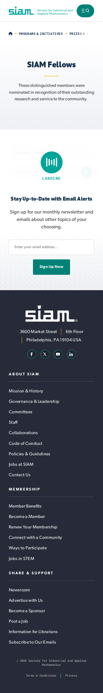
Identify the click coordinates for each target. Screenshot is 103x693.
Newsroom (19, 590)
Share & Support (31, 573)
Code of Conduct (26, 444)
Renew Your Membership (33, 527)
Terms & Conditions (41, 675)
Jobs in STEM (21, 559)
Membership (24, 489)
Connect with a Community (35, 538)
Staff (13, 422)
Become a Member (27, 517)
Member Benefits (25, 506)
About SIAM (24, 374)
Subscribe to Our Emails (32, 642)
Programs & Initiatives (41, 34)
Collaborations (23, 433)
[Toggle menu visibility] (85, 10)
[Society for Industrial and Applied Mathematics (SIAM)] (41, 10)
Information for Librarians (33, 632)
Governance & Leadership (34, 402)
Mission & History (26, 391)
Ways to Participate (28, 548)
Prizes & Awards (84, 34)
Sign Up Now (51, 267)
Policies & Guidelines (30, 454)
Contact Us (19, 475)
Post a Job (18, 621)
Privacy (71, 675)
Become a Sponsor (27, 611)
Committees (20, 412)
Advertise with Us (26, 600)
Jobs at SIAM (21, 464)
